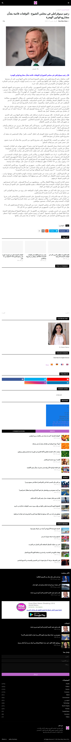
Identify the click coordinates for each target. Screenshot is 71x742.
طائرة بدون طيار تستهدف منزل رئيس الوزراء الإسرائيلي (45, 498)
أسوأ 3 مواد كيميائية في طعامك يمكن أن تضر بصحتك (46, 444)
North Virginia (35, 706)
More (47, 365)
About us (4, 739)
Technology (35, 703)
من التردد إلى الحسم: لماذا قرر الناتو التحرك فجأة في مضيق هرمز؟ (42, 482)
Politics (35, 687)
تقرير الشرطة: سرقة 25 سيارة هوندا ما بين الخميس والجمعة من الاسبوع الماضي (38, 560)
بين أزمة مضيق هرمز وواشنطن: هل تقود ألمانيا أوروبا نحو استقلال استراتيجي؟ (39, 490)
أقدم (4, 313)
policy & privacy (13, 739)
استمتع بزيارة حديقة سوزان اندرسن (50, 536)
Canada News (35, 711)
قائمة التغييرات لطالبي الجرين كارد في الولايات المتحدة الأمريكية (59, 255)
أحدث (66, 313)
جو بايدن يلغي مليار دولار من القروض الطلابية (48, 577)
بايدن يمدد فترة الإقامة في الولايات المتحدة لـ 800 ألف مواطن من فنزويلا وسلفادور (36, 256)
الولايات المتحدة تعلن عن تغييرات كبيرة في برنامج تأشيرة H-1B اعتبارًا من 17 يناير (12, 256)
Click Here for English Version (61, 357)
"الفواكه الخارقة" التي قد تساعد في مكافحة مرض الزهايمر (44, 436)
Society (35, 689)
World (35, 695)
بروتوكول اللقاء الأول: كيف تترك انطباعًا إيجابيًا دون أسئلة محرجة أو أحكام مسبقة (39, 643)
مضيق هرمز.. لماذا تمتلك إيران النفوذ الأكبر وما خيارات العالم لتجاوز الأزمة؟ (40, 635)
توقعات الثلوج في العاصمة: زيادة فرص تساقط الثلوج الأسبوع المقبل (42, 552)
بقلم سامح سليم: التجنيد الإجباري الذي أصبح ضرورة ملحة (45, 592)
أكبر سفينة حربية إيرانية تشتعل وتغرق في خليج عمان (46, 585)
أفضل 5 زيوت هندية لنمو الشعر (52, 459)
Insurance (35, 714)
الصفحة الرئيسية (65, 9)
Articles (35, 709)
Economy (35, 692)
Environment (35, 698)
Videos (35, 717)
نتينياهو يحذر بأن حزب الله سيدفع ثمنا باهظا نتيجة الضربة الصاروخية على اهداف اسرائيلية (37, 514)
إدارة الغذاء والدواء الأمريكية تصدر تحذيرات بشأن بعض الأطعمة (43, 467)
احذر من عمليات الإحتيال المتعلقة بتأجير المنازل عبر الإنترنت (44, 544)
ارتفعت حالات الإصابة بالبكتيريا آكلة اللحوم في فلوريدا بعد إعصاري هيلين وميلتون (39, 452)
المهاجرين (58, 9)
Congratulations (19, 431)
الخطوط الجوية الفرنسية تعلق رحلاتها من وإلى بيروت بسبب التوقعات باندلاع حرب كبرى (37, 506)
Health (52, 431)
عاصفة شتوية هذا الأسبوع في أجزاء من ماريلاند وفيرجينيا (45, 528)
